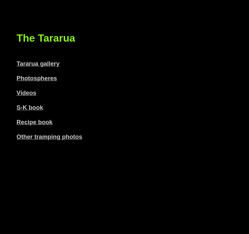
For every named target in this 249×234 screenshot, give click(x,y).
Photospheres (37, 78)
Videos (26, 92)
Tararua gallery (38, 63)
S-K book (30, 107)
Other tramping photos (49, 136)
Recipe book (35, 122)
